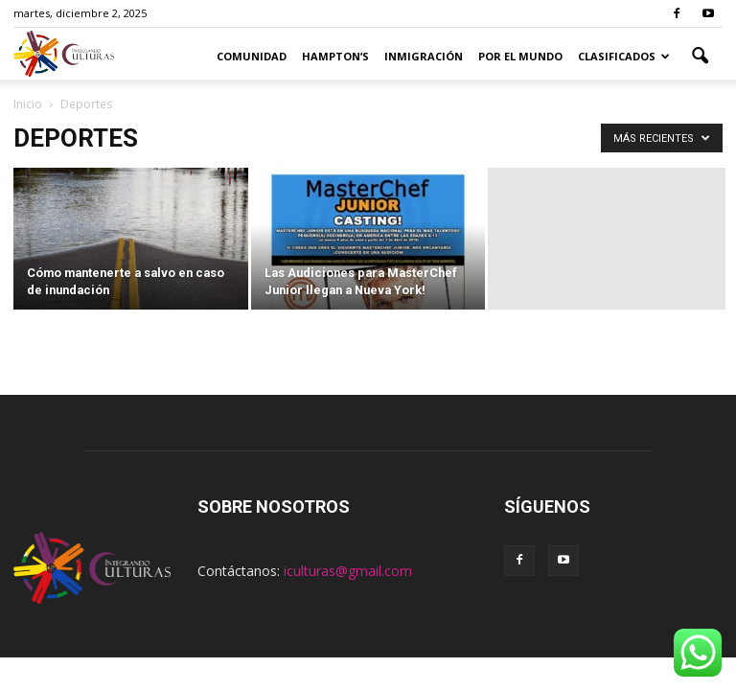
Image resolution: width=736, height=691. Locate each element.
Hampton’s (335, 56)
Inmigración (423, 56)
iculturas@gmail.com (348, 571)
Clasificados (624, 56)
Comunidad (252, 56)
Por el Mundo (520, 56)
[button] (700, 57)
